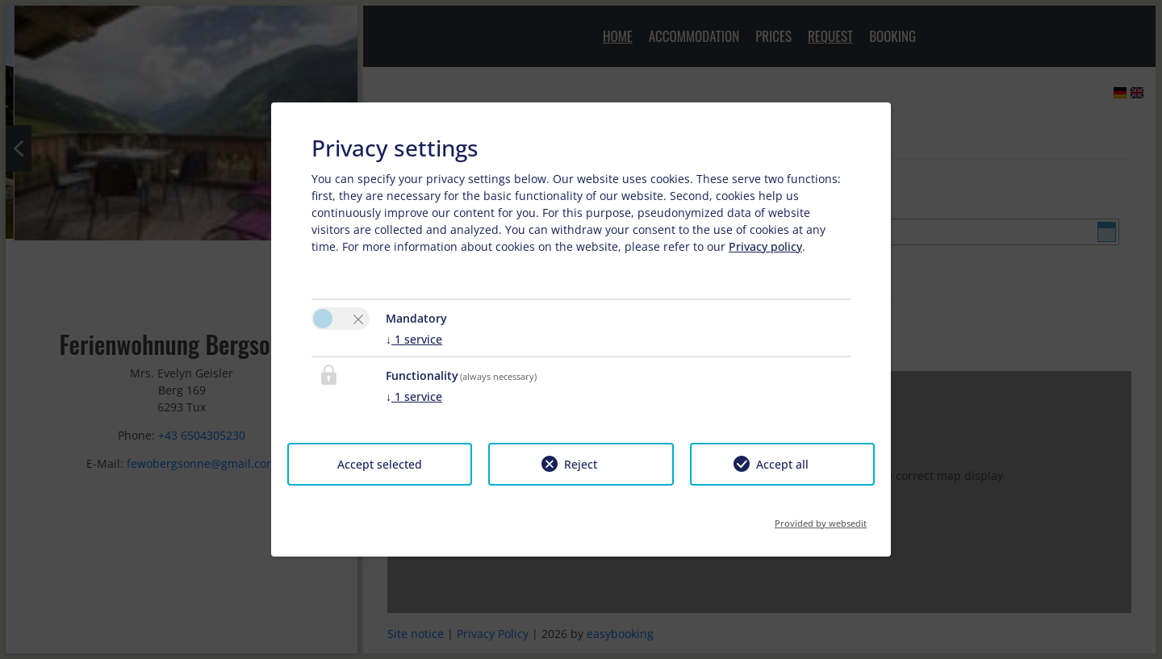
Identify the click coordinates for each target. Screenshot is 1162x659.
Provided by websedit (821, 518)
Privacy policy (765, 246)
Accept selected (379, 464)
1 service (414, 339)
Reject (580, 464)
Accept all (782, 464)
